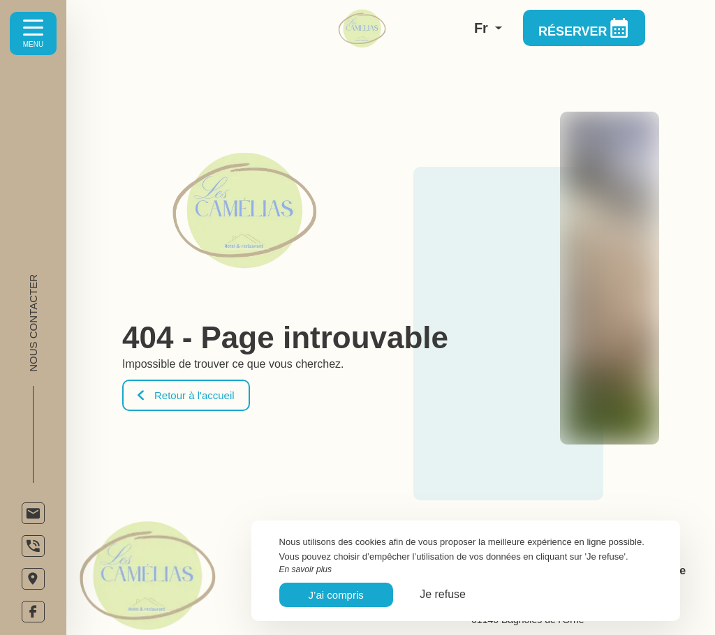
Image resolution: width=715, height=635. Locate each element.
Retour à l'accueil (186, 395)
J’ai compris (336, 595)
